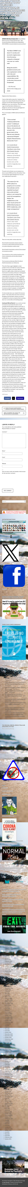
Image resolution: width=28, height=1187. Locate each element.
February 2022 (8, 1013)
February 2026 (8, 944)
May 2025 (7, 956)
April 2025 (7, 957)
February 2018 (8, 1089)
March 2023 (8, 996)
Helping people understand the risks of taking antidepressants (14, 535)
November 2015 (9, 1115)
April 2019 (7, 1067)
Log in (6, 1148)
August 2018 (8, 1079)
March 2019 (8, 1069)
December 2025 (9, 947)
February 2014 (8, 1137)
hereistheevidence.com (7, 791)
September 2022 (9, 1003)
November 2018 (9, 1076)
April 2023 (7, 995)
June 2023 (7, 991)
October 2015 (8, 1116)
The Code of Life (6, 864)
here (6, 104)
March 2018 (8, 1088)
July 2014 (7, 1132)
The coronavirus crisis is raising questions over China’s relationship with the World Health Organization (13, 256)
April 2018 (7, 1086)
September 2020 (9, 1039)
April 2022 (7, 1012)
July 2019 (7, 1062)
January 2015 (8, 1127)
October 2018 (8, 1078)
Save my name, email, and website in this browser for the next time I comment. (14, 472)
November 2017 (8, 1093)
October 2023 (8, 986)
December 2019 (8, 1054)
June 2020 (7, 1044)
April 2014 (7, 1135)
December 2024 (9, 964)
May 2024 (7, 976)
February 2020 (8, 1050)
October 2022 (8, 1001)
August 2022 (8, 1005)
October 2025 (8, 951)
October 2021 (8, 1020)
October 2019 (8, 1057)
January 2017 (8, 1101)
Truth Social (20, 398)
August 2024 (8, 971)
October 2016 (8, 1105)
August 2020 (8, 1040)
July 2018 (7, 1081)
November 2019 (9, 1056)
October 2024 (8, 968)
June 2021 (7, 1027)
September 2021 (9, 1022)
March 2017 (8, 1100)
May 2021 (7, 1028)
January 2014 (8, 1138)
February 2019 (8, 1071)
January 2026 (8, 946)
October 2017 (8, 1094)
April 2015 (7, 1125)
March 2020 (8, 1049)
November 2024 (9, 966)
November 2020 (9, 1035)
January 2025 (8, 962)
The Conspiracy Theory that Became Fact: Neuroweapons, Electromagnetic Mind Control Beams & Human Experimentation (15, 714)
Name (4, 450)
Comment (4, 431)
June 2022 (7, 1008)
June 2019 (7, 1064)
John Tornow (6, 1182)
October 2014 (8, 1130)
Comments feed (9, 1151)
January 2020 (8, 1052)
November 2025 (9, 949)
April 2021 (7, 1030)
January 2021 (8, 1032)
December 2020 (9, 1034)
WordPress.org (8, 1153)
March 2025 (8, 959)
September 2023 (9, 988)
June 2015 (7, 1122)
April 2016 (7, 1110)
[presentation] (8, 481)
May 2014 (7, 1133)
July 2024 (7, 973)
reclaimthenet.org (6, 794)
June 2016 (7, 1108)
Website (4, 463)
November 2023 (9, 984)
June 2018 (7, 1083)
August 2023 (8, 990)
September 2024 (9, 969)
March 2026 (8, 942)
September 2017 (9, 1096)
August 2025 (8, 954)
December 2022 (9, 1000)
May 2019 (7, 1066)
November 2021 (9, 1018)
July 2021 (7, 1025)
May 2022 (7, 1010)
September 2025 (9, 952)
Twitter (12, 561)
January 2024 (8, 981)
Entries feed (8, 1150)
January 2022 (8, 1015)
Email (3, 457)
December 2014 (9, 1128)
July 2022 (7, 1006)
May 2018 (7, 1084)
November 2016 (9, 1103)
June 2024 (7, 974)
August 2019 (8, 1061)
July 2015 (7, 1120)
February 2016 (8, 1111)
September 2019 (9, 1059)
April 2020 (7, 1047)
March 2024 (8, 979)
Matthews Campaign (7, 873)
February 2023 (8, 998)
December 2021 (8, 1017)
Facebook (7, 398)
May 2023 (7, 993)
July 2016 (7, 1106)
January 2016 (8, 1113)
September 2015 (9, 1118)
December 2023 (9, 983)
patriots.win (5, 787)
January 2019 (8, 1072)
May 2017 (7, 1098)
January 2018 (8, 1091)
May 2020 (7, 1045)
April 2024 (7, 978)
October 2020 (8, 1037)
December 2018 (9, 1074)
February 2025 (8, 961)
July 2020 (7, 1042)
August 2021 (8, 1023)
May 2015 (7, 1123)
